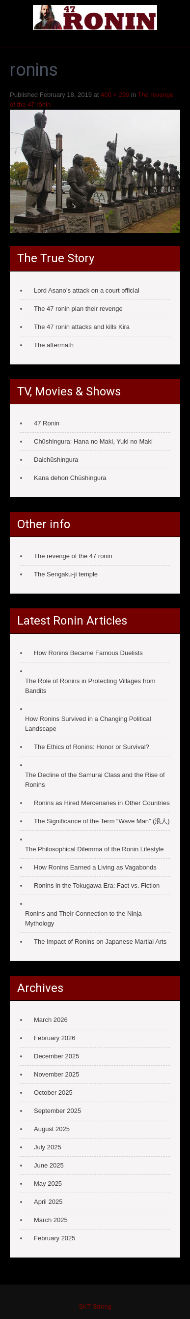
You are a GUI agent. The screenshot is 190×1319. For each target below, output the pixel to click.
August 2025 (52, 1129)
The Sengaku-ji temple (66, 574)
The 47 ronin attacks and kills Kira (82, 326)
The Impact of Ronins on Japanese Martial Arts (100, 941)
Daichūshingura (56, 459)
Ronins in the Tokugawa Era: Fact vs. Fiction (97, 885)
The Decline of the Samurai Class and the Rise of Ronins (95, 779)
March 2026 (51, 1019)
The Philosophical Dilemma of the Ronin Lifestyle (94, 849)
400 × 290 (115, 94)
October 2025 (53, 1092)
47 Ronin (46, 423)
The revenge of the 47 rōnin (73, 556)
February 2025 (55, 1238)
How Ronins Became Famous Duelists (88, 653)
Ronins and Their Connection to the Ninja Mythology (83, 918)
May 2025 (48, 1183)
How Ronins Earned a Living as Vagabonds (95, 867)
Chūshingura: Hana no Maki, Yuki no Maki (93, 441)
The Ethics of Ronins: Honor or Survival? (91, 746)
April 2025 (48, 1201)
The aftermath (54, 345)
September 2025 (57, 1110)
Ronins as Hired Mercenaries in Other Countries (102, 803)
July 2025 (47, 1147)
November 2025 (57, 1074)
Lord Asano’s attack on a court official (86, 290)
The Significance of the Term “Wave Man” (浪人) (102, 821)
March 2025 (51, 1220)
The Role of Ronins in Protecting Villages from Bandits (90, 685)
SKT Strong (95, 1306)
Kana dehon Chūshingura (70, 477)
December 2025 (57, 1056)
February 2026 (55, 1038)
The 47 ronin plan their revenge (78, 308)
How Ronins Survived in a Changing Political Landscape (88, 723)
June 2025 (49, 1165)
